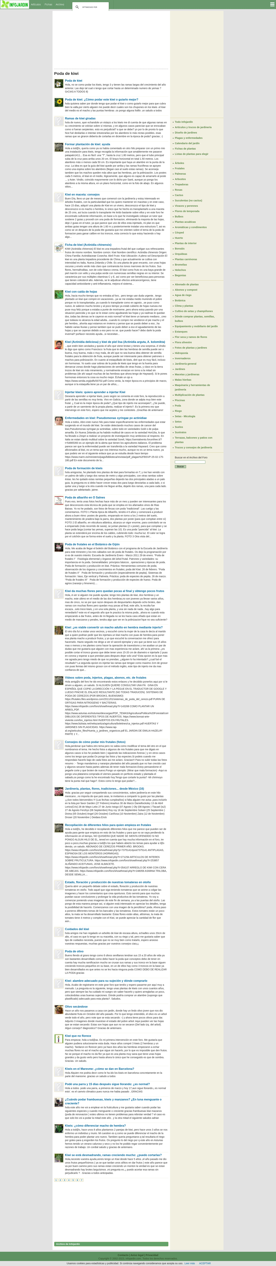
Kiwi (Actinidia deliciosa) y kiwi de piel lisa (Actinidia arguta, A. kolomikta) (115, 341)
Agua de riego (183, 295)
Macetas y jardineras (187, 374)
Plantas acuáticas (185, 221)
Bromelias (181, 264)
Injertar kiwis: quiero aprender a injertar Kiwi (95, 392)
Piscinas (180, 400)
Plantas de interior (186, 243)
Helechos (180, 270)
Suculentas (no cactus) (188, 200)
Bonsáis (179, 248)
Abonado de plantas (187, 284)
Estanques (181, 331)
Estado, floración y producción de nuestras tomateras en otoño (108, 882)
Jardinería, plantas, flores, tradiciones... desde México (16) (104, 788)
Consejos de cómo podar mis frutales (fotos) (95, 741)
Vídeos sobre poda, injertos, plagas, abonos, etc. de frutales (105, 677)
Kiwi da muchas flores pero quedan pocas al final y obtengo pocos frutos (114, 591)
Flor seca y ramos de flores (191, 337)
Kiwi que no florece (78, 1035)
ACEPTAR (205, 1263)
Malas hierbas (183, 379)
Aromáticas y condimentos (191, 227)
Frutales (179, 168)
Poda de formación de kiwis (84, 468)
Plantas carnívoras (186, 259)
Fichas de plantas (185, 148)
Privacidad (152, 1255)
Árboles (179, 163)
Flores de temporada (187, 211)
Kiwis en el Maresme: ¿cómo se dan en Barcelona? (99, 1068)
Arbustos (180, 179)
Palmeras (180, 173)
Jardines (180, 369)
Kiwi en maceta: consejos (82, 194)
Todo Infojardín (184, 121)
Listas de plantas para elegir (191, 154)
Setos (178, 421)
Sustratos (180, 432)
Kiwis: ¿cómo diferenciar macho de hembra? (95, 1125)
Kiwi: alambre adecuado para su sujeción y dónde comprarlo (106, 980)
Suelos (179, 427)
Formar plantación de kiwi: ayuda (87, 144)
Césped (179, 232)
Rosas (178, 189)
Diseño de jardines (186, 132)
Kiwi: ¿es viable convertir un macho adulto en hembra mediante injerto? (114, 627)
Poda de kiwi (73, 80)
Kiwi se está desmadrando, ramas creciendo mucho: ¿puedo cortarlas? (113, 1155)
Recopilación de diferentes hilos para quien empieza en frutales (108, 825)
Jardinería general (185, 363)
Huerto (179, 237)
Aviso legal (137, 1255)
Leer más (189, 1263)
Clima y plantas (184, 305)
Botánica (180, 300)
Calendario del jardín (187, 143)
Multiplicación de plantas (189, 394)
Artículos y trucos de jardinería (193, 127)
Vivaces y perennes (186, 205)
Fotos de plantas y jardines (191, 347)
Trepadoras (181, 184)
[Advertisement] (111, 39)
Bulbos (179, 216)
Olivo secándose (76, 1006)
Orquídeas (181, 254)
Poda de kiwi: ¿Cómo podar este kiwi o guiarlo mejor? (101, 99)
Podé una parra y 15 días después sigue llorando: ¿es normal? (107, 1084)
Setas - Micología (185, 416)
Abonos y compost (186, 289)
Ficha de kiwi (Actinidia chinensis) (88, 244)
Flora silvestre (183, 342)
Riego (178, 411)
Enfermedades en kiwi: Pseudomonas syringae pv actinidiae (106, 418)
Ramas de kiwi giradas (80, 118)
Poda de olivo (74, 951)
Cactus (179, 195)
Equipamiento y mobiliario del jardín (196, 326)
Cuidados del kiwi (77, 929)
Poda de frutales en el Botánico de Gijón (92, 544)
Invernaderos (183, 358)
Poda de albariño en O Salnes (85, 497)
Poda (178, 405)
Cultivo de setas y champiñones (194, 311)
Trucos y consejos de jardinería (193, 447)
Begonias (180, 275)
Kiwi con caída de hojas (81, 291)
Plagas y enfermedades (189, 138)
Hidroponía (181, 353)
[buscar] (90, 7)
